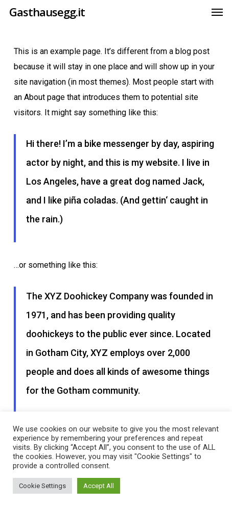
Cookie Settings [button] (42, 486)
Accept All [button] (98, 486)
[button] (217, 12)
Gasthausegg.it (47, 11)
